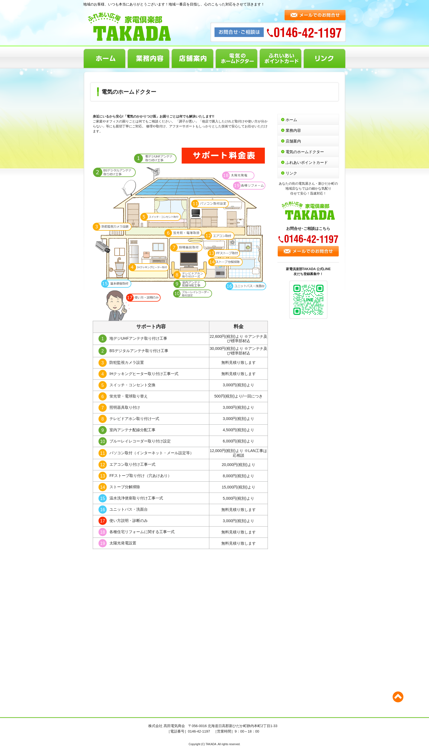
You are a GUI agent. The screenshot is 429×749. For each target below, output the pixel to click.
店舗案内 (192, 58)
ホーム (104, 58)
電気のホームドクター (236, 58)
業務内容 (148, 58)
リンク (324, 58)
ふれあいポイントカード (280, 58)
